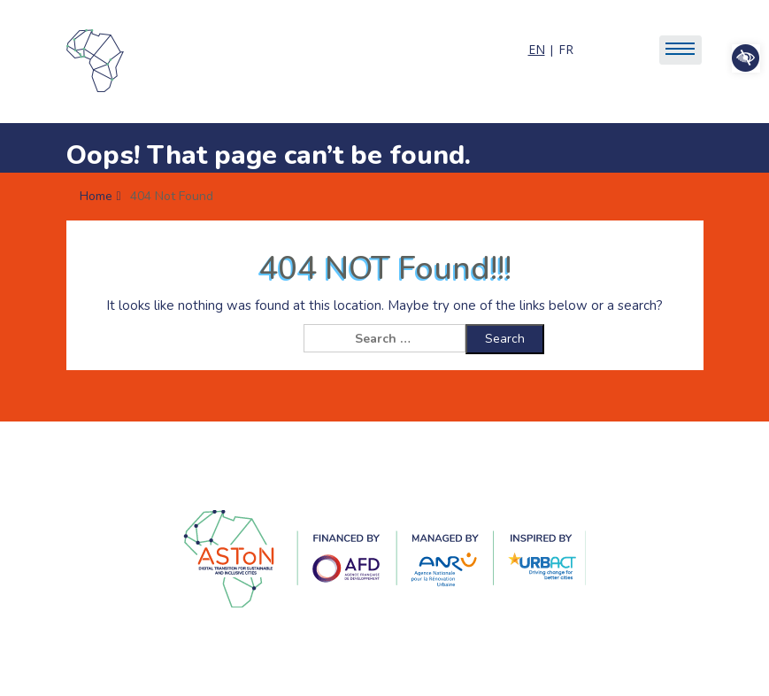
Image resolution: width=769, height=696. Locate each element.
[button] (746, 58)
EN (536, 49)
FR (565, 49)
